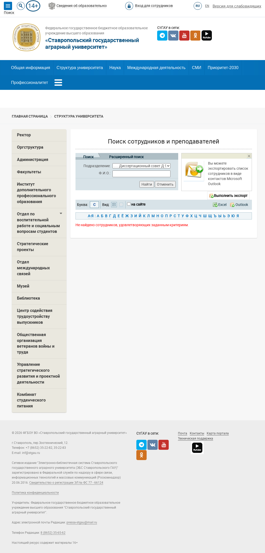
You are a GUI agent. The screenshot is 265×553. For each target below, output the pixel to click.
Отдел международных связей (33, 268)
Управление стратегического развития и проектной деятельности (38, 373)
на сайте (138, 204)
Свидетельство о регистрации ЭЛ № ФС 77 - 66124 (66, 482)
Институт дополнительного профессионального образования (36, 193)
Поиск (88, 156)
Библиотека (28, 298)
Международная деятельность (156, 67)
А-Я (90, 216)
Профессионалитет (29, 82)
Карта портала (218, 433)
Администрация (32, 159)
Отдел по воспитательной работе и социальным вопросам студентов (38, 223)
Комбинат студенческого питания (31, 400)
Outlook (241, 205)
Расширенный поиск (126, 156)
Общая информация (30, 67)
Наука (115, 67)
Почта (182, 433)
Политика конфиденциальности (35, 492)
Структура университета (79, 67)
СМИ (196, 67)
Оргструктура (30, 147)
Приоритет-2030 (223, 67)
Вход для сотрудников (154, 6)
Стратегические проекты (32, 246)
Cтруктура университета (78, 116)
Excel (222, 205)
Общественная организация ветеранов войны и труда (35, 343)
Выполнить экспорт (231, 196)
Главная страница (30, 116)
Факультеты (29, 171)
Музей (23, 286)
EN (207, 6)
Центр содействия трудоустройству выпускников (34, 316)
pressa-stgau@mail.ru (82, 522)
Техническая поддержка (195, 438)
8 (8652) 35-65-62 (53, 533)
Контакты (197, 433)
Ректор (24, 134)
